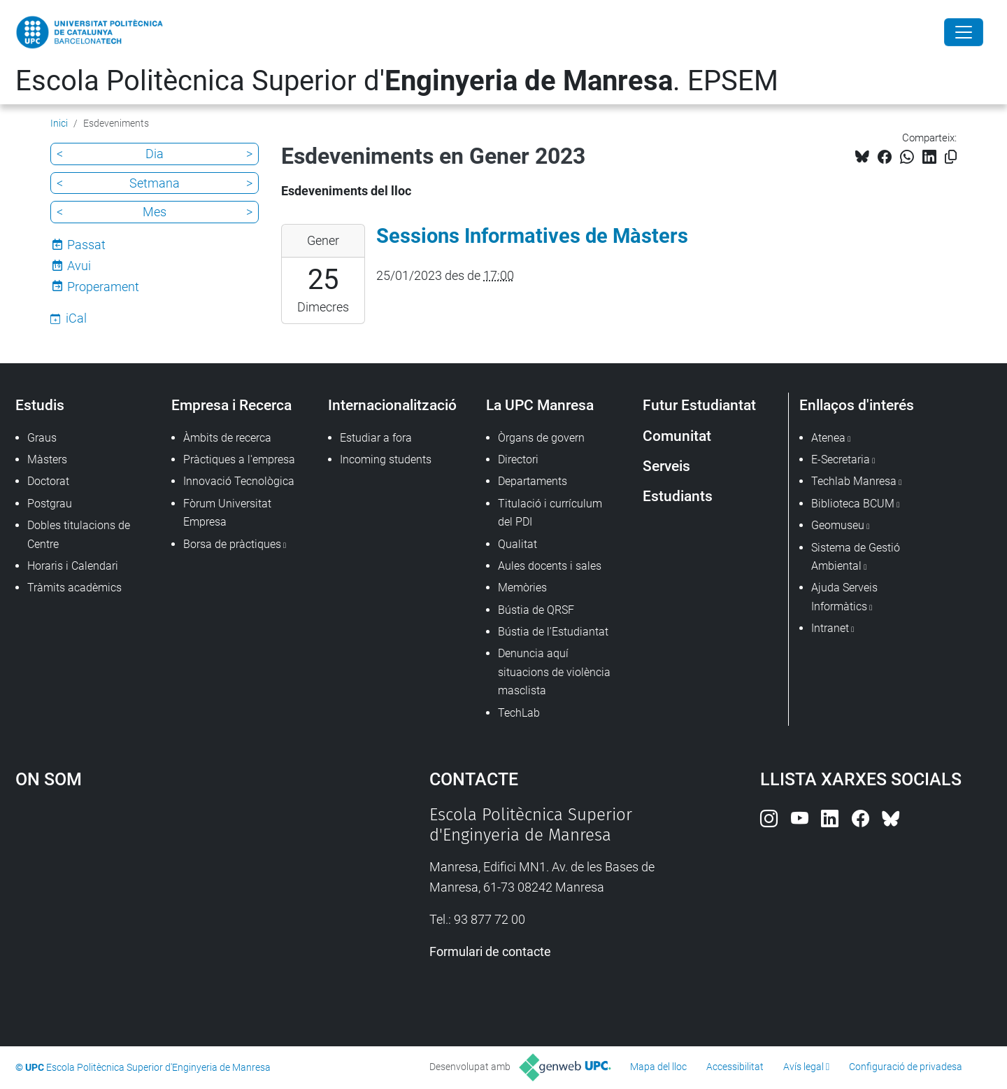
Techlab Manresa (854, 481)
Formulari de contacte (490, 951)
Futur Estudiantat (699, 405)
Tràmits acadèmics (74, 587)
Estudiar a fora (376, 437)
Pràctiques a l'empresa (239, 459)
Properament (103, 286)
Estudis (39, 405)
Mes (154, 211)
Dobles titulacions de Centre (78, 534)
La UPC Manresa (540, 405)
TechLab (519, 712)
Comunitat (677, 435)
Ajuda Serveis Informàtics (844, 596)
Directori (518, 459)
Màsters (47, 459)
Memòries (522, 587)
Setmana (154, 183)
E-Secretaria (840, 459)
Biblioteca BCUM (852, 503)
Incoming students (385, 459)
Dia (154, 153)
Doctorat (48, 481)
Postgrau (49, 503)
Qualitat (517, 544)
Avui (79, 265)
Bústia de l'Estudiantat (553, 631)
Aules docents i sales (549, 565)
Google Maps (172, 910)
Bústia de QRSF (536, 610)
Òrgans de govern (541, 437)
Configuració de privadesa (905, 1066)
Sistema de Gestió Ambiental (855, 556)
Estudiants (678, 496)
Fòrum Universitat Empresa (227, 512)
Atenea (828, 437)
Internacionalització (392, 405)
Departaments (532, 481)
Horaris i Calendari (72, 565)
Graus (42, 437)
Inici (59, 123)
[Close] (963, 32)
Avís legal (803, 1066)
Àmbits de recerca (227, 437)
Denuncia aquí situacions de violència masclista (554, 672)
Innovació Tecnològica (238, 481)
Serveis (666, 466)
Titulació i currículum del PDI (550, 512)
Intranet (830, 628)
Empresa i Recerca (231, 405)
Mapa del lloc (658, 1066)
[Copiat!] (951, 157)
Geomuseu (837, 525)
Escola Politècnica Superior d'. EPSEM (396, 80)
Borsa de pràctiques (232, 544)
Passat (86, 244)
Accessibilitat (735, 1066)
